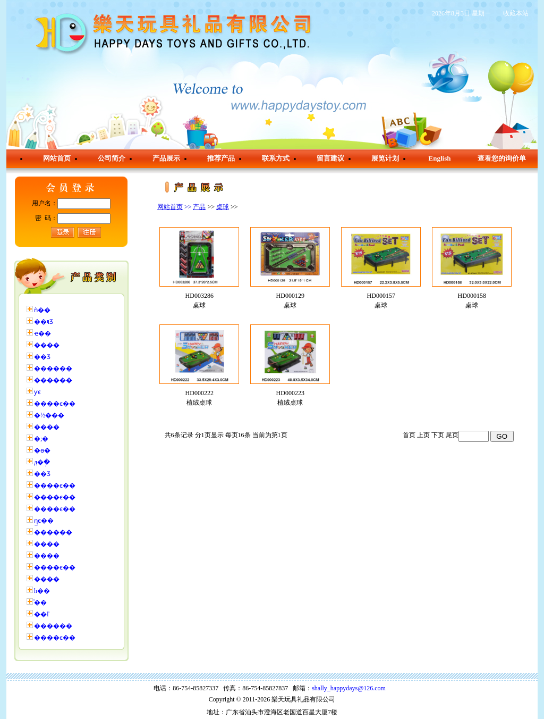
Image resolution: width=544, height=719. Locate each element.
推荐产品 (221, 158)
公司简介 (111, 158)
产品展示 (166, 158)
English (440, 158)
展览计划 (385, 158)
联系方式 (276, 158)
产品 (199, 207)
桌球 (222, 207)
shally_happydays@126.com (349, 688)
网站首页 (57, 158)
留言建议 (330, 158)
